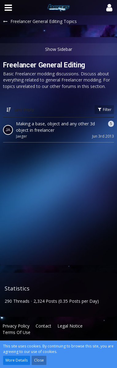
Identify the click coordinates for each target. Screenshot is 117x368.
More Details (17, 360)
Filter (104, 109)
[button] (8, 8)
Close (39, 360)
